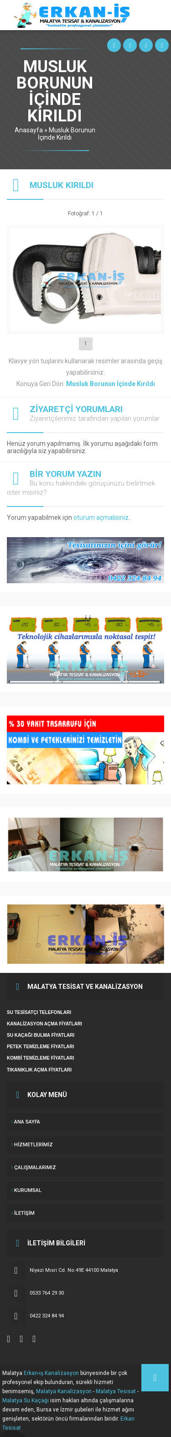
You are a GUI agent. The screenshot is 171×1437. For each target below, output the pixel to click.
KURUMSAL (27, 1190)
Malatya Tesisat (116, 1391)
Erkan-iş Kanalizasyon (51, 1373)
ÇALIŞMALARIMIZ (35, 1168)
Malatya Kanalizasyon (64, 1391)
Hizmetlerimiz (33, 1145)
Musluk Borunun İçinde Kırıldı (66, 133)
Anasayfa (29, 130)
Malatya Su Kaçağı (25, 1400)
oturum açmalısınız (101, 517)
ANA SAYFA (27, 1122)
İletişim (24, 1213)
